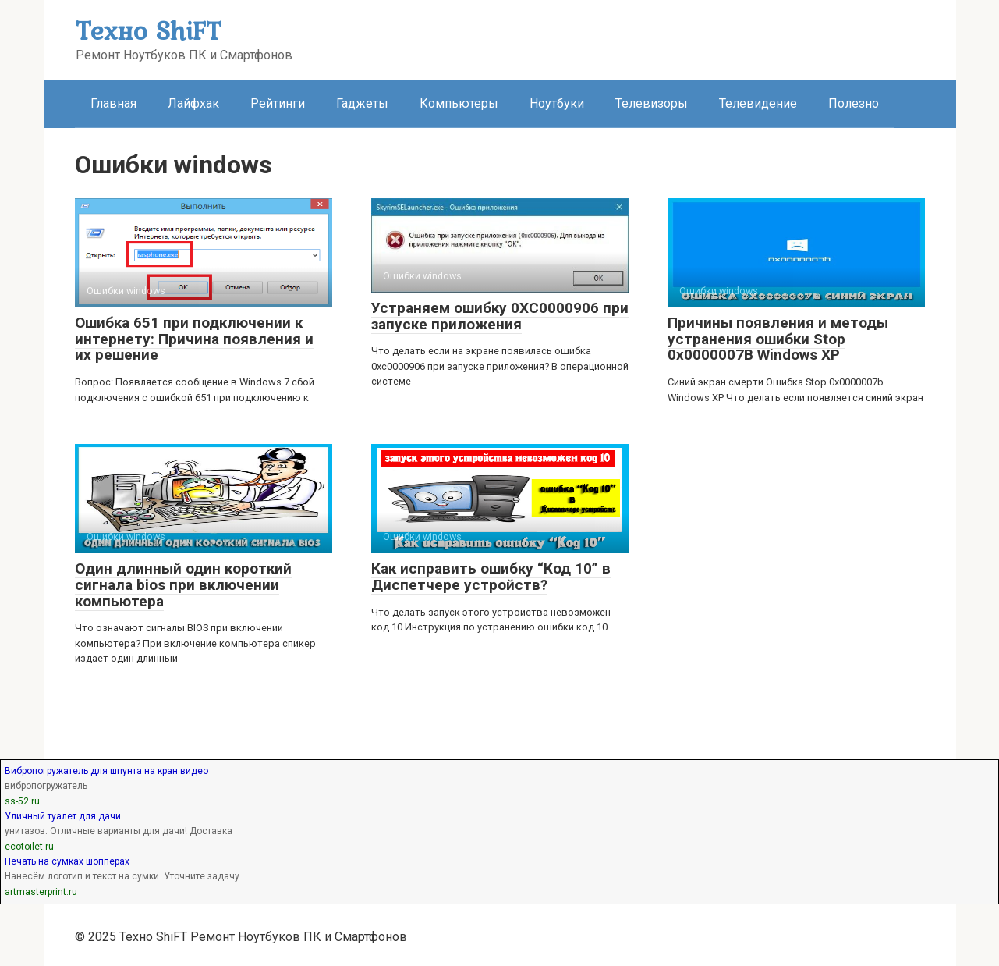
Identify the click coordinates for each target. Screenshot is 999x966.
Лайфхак (193, 103)
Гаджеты (362, 103)
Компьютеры (459, 103)
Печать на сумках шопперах (67, 861)
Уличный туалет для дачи (63, 816)
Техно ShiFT (148, 30)
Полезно (853, 103)
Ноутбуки (557, 103)
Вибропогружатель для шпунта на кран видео (106, 770)
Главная (113, 103)
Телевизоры (651, 103)
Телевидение (758, 103)
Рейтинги (277, 103)
